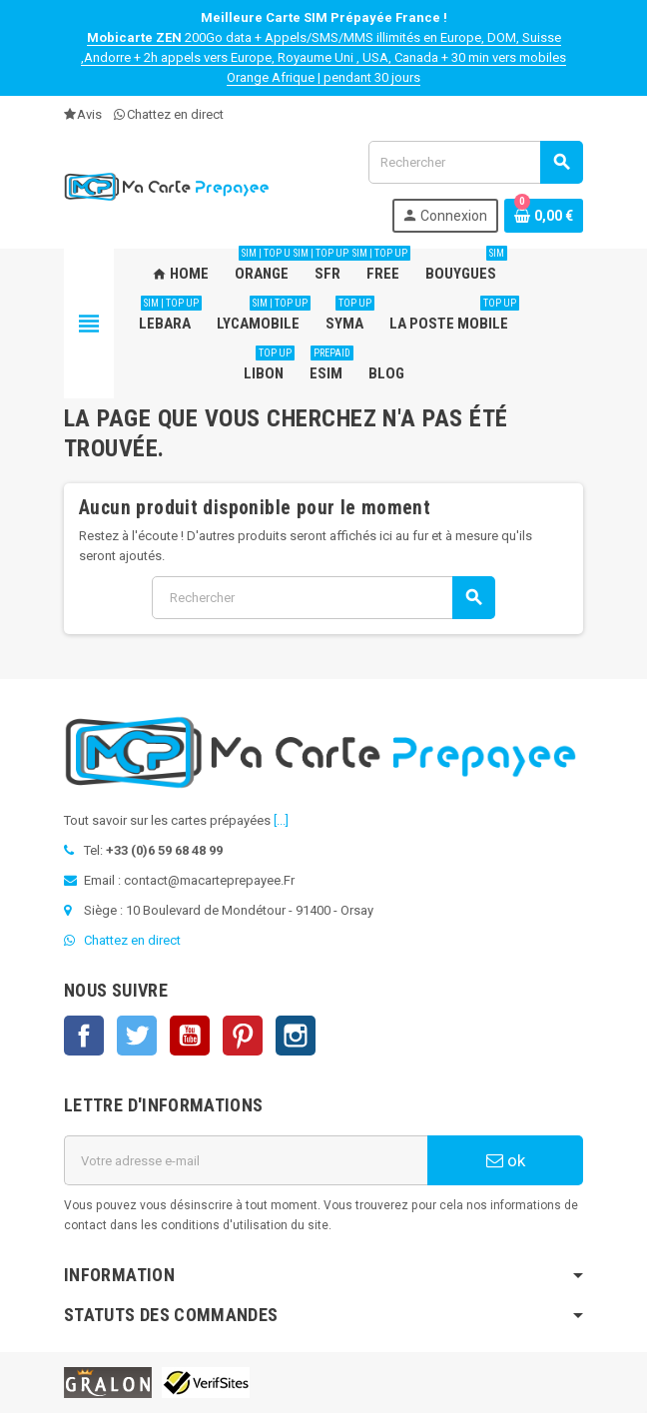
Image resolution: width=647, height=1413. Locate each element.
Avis (83, 114)
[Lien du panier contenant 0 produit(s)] (543, 216)
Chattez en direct (169, 114)
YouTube (190, 1036)
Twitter (137, 1036)
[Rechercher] (475, 162)
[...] (281, 820)
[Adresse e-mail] (245, 1160)
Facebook (84, 1036)
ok (505, 1160)
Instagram (296, 1036)
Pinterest (243, 1036)
